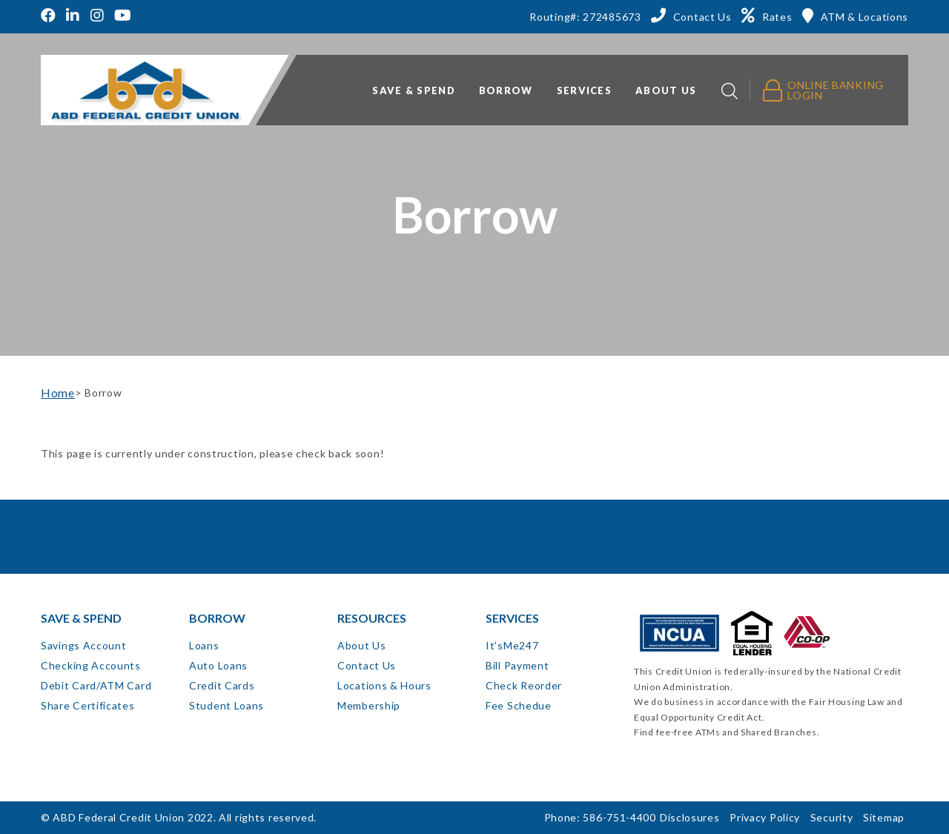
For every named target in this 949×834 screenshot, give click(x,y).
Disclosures (690, 817)
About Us (361, 645)
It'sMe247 (512, 645)
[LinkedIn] (73, 17)
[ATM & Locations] (855, 15)
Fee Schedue (519, 705)
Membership (368, 705)
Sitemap (884, 817)
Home (58, 392)
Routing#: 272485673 (585, 16)
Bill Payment (517, 665)
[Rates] (766, 15)
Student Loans (226, 705)
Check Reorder (524, 685)
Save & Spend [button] (413, 90)
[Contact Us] (691, 15)
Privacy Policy (765, 817)
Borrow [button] (506, 90)
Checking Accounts (91, 665)
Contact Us (366, 665)
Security (831, 817)
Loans (204, 645)
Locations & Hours (384, 685)
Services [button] (584, 90)
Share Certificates (88, 705)
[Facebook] (50, 17)
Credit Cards (221, 685)
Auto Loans (218, 665)
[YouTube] (123, 17)
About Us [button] (665, 90)
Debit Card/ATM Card (96, 685)
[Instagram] (97, 17)
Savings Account (84, 645)
